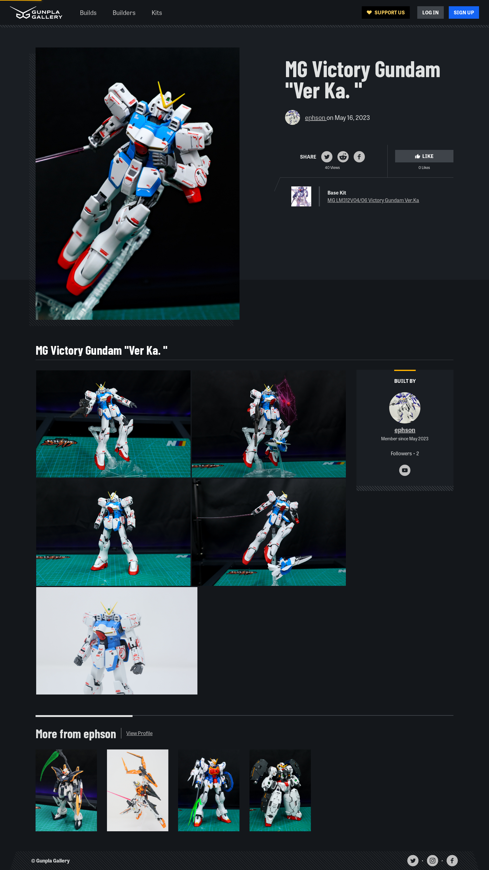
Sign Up (464, 12)
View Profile (139, 733)
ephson (316, 117)
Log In (430, 12)
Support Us (386, 12)
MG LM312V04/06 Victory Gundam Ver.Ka (373, 200)
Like (424, 156)
